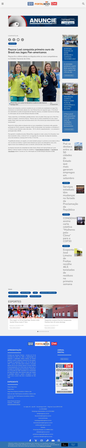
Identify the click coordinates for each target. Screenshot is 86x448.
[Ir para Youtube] (53, 440)
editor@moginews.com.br (43, 432)
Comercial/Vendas (43, 418)
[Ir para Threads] (58, 440)
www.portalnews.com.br (14, 404)
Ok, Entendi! (64, 445)
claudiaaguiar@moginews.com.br (43, 420)
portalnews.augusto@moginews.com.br (43, 434)
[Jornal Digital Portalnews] (64, 375)
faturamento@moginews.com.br (43, 416)
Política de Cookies (73, 445)
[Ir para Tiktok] (47, 440)
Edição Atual (64, 392)
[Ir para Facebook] (30, 440)
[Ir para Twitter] (35, 440)
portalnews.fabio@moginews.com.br (43, 436)
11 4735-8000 (43, 409)
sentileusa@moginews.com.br (43, 425)
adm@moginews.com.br (43, 413)
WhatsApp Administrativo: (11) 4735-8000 (43, 411)
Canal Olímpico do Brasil (42, 149)
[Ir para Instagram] (41, 440)
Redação (43, 427)
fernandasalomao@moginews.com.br (43, 423)
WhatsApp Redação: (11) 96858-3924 (43, 429)
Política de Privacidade (45, 446)
